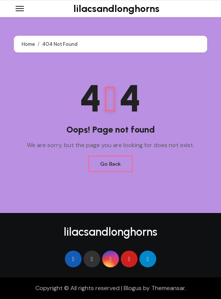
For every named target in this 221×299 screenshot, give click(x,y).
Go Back (110, 163)
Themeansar (168, 288)
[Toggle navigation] (20, 8)
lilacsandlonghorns (116, 9)
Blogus (133, 288)
